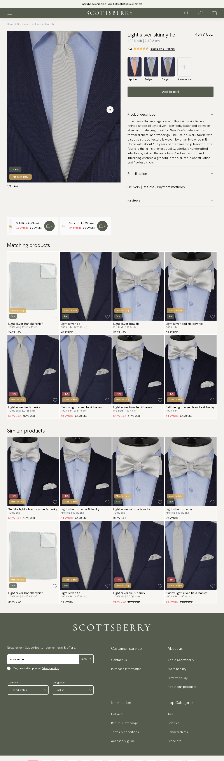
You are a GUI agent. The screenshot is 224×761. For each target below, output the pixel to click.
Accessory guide (123, 741)
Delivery (117, 714)
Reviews (171, 200)
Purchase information (126, 669)
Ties (170, 714)
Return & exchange (124, 723)
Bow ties (173, 723)
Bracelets (174, 741)
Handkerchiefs (178, 732)
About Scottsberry (181, 660)
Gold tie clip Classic (28, 223)
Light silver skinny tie (42, 24)
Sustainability (177, 669)
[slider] (112, 4)
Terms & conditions (125, 732)
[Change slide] (15, 186)
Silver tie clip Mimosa (81, 223)
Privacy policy (50, 668)
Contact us (119, 660)
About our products (182, 687)
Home (10, 24)
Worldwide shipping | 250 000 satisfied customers (112, 4)
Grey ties (22, 24)
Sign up (86, 659)
